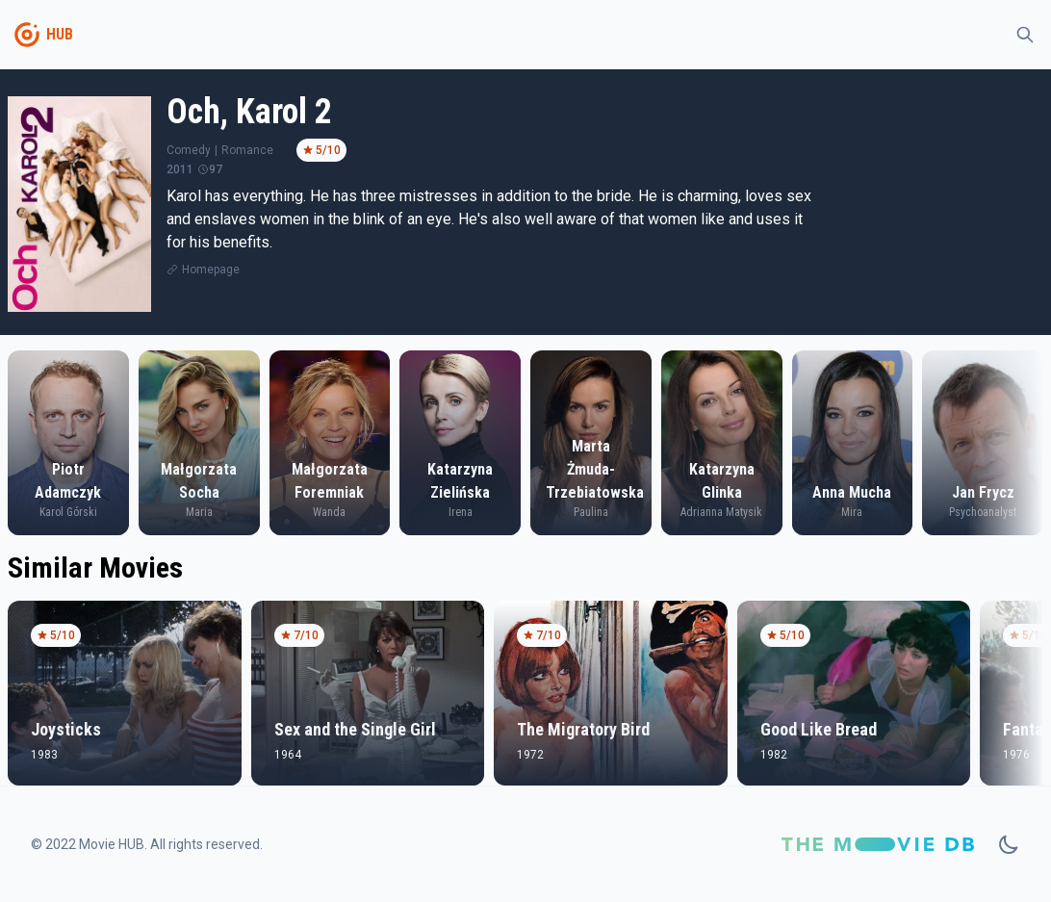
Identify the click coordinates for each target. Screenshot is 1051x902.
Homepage (211, 269)
